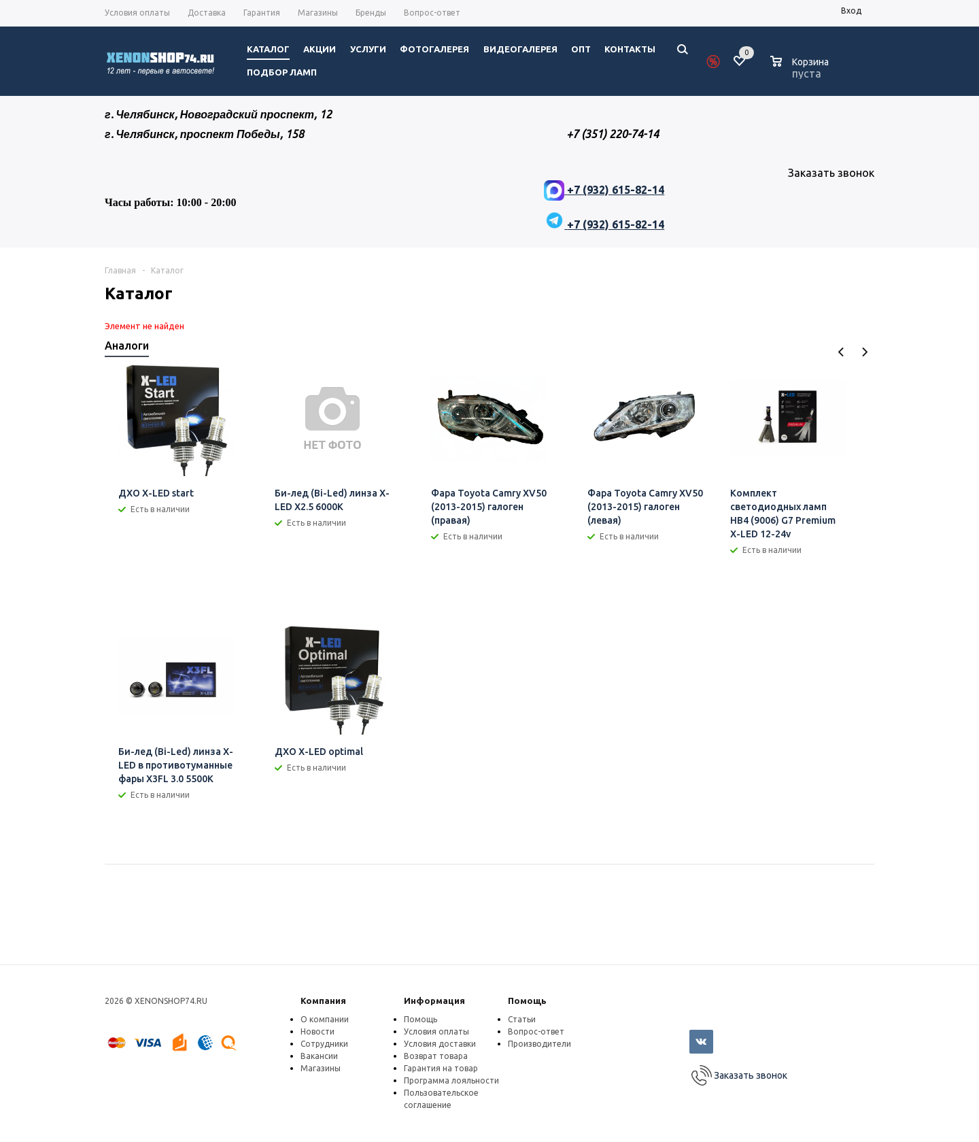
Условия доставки (440, 1043)
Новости (317, 1031)
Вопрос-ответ (536, 1031)
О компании (324, 1019)
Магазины (320, 1068)
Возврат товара (436, 1056)
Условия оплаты (436, 1031)
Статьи (522, 1019)
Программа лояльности (451, 1080)
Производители (539, 1043)
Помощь (527, 1000)
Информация (434, 1000)
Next (864, 352)
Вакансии (319, 1056)
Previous (841, 352)
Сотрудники (324, 1043)
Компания (323, 1000)
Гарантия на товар (441, 1068)
